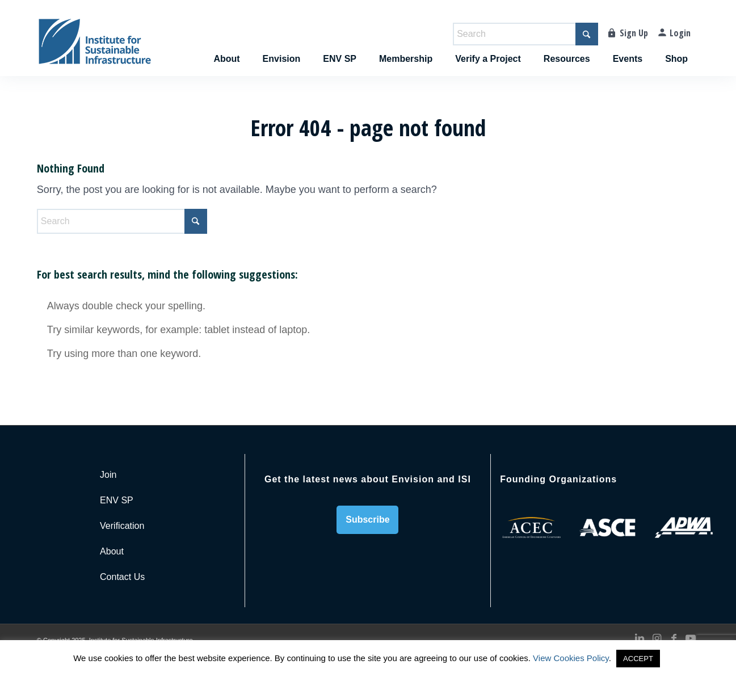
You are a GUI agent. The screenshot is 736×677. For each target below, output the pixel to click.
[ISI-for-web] (95, 46)
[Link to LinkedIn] (639, 638)
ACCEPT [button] (638, 658)
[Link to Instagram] (656, 638)
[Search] (525, 34)
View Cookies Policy (571, 658)
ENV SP (116, 500)
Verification (122, 526)
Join (108, 475)
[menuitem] (226, 46)
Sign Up (634, 33)
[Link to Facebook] (673, 638)
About (112, 551)
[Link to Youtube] (690, 638)
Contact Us (122, 577)
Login (680, 33)
